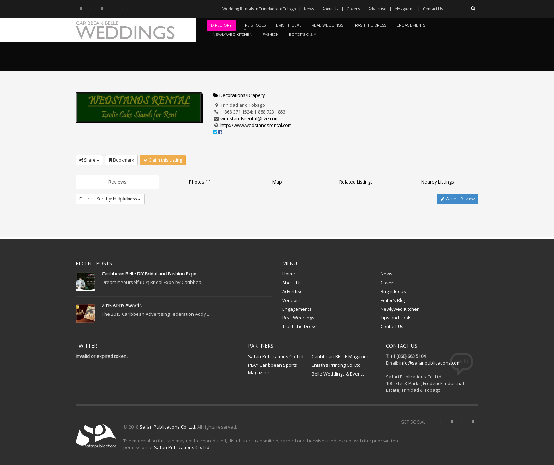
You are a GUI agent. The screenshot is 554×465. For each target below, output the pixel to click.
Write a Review (458, 199)
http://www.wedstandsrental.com (256, 125)
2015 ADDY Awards (122, 305)
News (309, 8)
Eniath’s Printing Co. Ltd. (337, 365)
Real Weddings (298, 317)
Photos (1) (199, 182)
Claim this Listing (162, 160)
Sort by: (119, 199)
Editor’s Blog (393, 300)
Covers (353, 8)
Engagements (297, 309)
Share (89, 160)
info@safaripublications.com (430, 363)
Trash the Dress (299, 326)
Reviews (117, 182)
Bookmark (121, 160)
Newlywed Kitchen (400, 309)
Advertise (377, 8)
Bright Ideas (393, 291)
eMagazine (405, 8)
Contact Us (433, 8)
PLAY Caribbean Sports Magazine (272, 369)
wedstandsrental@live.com (249, 118)
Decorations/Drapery (239, 95)
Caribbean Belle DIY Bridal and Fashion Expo (149, 274)
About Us (330, 8)
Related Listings (356, 182)
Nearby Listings (437, 182)
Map (277, 182)
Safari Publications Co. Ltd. (276, 356)
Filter (84, 199)
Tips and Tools (396, 317)
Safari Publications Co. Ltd (167, 427)
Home (288, 274)
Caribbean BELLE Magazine (341, 356)
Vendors (291, 300)
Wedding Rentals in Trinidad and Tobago (259, 8)
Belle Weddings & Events (338, 374)
